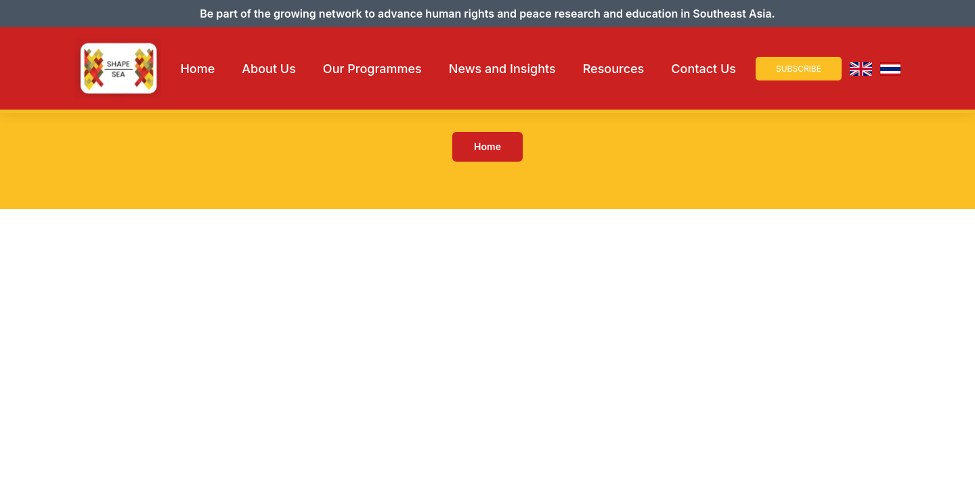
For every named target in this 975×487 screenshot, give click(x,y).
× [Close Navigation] (909, 49)
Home (197, 69)
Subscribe (798, 69)
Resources (614, 69)
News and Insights (502, 69)
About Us (269, 69)
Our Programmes (372, 69)
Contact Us (703, 69)
